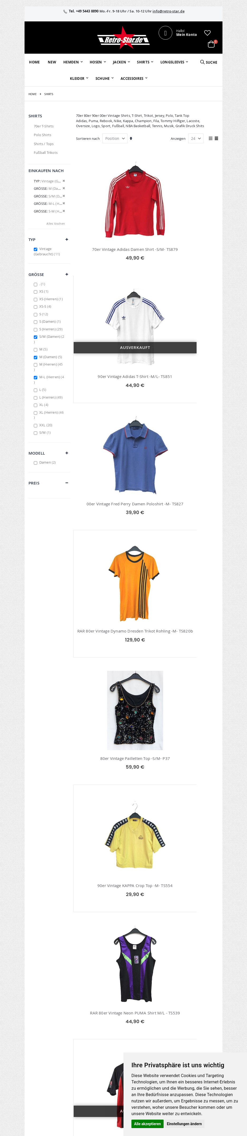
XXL (46, 425)
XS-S (46, 306)
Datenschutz (198, 1029)
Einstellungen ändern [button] (184, 1124)
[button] (207, 33)
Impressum (197, 1008)
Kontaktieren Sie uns (167, 1018)
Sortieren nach (88, 138)
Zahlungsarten (168, 1046)
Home (32, 94)
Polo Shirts (42, 134)
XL (44, 404)
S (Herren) (51, 329)
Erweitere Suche (107, 1029)
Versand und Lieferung (167, 1037)
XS (44, 291)
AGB (191, 1015)
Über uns (164, 1008)
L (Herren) (51, 397)
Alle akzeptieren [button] (147, 1124)
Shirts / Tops (44, 143)
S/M (45, 432)
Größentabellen (169, 1027)
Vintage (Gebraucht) (47, 251)
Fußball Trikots (46, 152)
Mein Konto (103, 1008)
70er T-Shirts (44, 126)
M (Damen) (51, 356)
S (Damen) (50, 321)
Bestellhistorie (105, 1015)
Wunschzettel (105, 1022)
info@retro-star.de (168, 11)
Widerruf (195, 1022)
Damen (48, 462)
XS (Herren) (51, 299)
